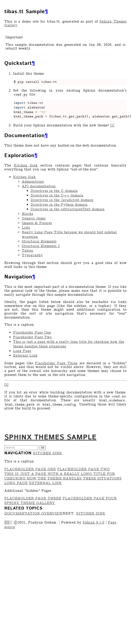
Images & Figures (37, 223)
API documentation (39, 186)
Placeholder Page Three (32, 498)
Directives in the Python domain (59, 204)
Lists (26, 227)
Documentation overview (33, 513)
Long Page (22, 351)
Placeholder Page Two (32, 337)
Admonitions (33, 181)
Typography (32, 255)
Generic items (34, 218)
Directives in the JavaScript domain (62, 200)
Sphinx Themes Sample (50, 437)
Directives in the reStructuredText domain (68, 209)
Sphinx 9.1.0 (93, 522)
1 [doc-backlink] (6, 384)
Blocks (27, 214)
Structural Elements (39, 241)
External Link (25, 355)
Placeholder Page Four (90, 498)
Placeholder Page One (32, 332)
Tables (27, 250)
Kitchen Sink (24, 177)
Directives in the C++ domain (57, 195)
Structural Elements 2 (41, 246)
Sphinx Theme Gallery (29, 503)
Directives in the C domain (54, 191)
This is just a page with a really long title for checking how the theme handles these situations (63, 476)
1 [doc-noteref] (112, 125)
